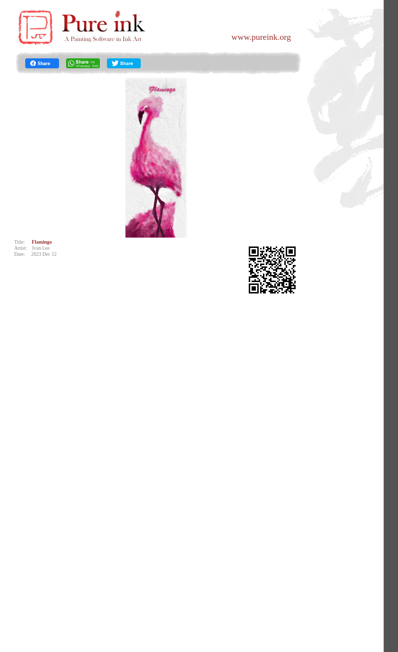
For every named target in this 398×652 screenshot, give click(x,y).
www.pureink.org (261, 37)
